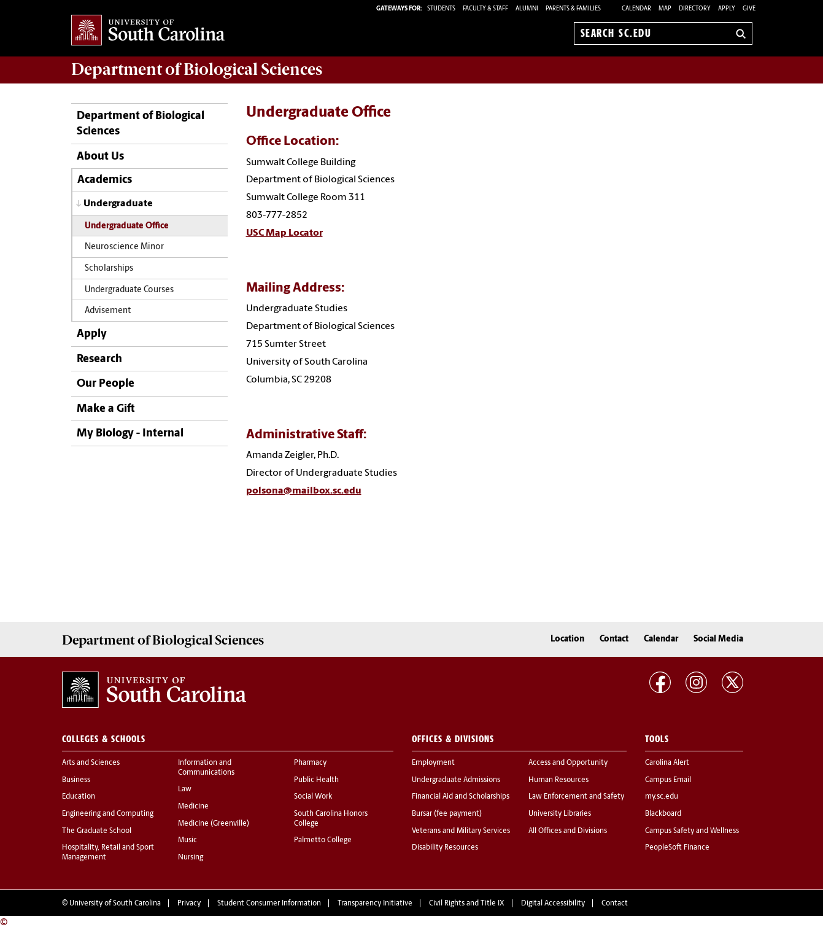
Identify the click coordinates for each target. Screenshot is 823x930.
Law (184, 789)
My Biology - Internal (130, 434)
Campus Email (668, 780)
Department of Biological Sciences (140, 124)
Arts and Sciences (91, 763)
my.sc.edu (661, 796)
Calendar (636, 9)
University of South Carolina (115, 903)
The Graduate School (96, 831)
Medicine (193, 806)
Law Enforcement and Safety (576, 796)
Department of (196, 69)
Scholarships (109, 269)
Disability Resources (445, 847)
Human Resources (558, 780)
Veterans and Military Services (461, 831)
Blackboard (663, 814)
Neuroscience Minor (124, 247)
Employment (433, 763)
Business (76, 780)
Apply (726, 9)
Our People (105, 384)
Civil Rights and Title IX (466, 903)
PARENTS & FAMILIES (573, 9)
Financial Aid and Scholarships (460, 796)
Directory (695, 9)
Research (99, 359)
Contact (614, 639)
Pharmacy (310, 763)
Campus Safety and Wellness (692, 831)
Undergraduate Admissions (456, 780)
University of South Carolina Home (148, 31)
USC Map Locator (284, 233)
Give (749, 9)
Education (78, 796)
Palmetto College (323, 840)
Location (567, 639)
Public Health (316, 780)
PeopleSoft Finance (677, 847)
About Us (100, 157)
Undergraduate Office (127, 226)
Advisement (108, 311)
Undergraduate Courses (129, 290)
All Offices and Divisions (567, 831)
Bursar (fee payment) (447, 814)
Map (665, 9)
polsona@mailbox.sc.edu (303, 491)
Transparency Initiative (375, 903)
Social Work (313, 796)
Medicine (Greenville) (213, 823)
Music (187, 840)
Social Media (718, 639)
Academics (104, 180)
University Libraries (559, 814)
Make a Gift (105, 409)
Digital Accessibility (553, 903)
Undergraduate (118, 204)
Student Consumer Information (269, 903)
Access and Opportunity (568, 763)
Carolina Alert (667, 763)
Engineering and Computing (107, 814)
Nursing (190, 857)
